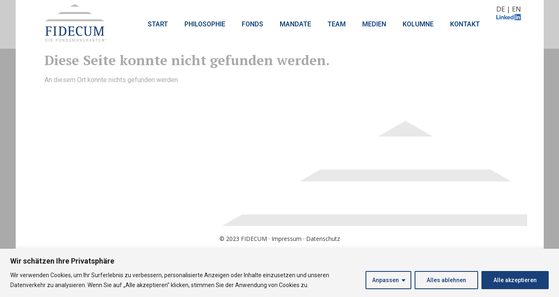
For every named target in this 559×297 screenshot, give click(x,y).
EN (516, 9)
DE (500, 9)
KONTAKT (465, 24)
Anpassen (385, 280)
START (158, 24)
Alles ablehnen (446, 280)
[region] (279, 273)
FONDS (252, 24)
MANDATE (295, 24)
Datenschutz (323, 239)
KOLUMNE (418, 24)
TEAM (337, 24)
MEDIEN (374, 24)
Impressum (286, 239)
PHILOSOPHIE (204, 24)
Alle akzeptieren (515, 280)
